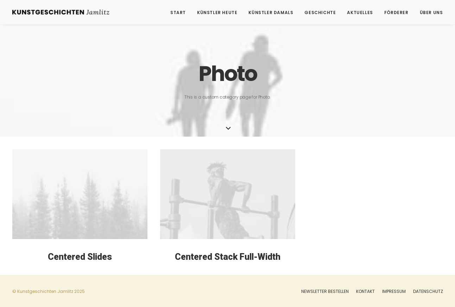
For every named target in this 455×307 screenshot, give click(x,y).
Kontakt (365, 291)
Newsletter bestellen (325, 291)
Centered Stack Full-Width (227, 257)
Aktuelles (360, 12)
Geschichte (320, 12)
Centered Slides (80, 257)
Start (178, 12)
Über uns (431, 12)
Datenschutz (428, 291)
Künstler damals (270, 12)
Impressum (394, 291)
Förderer (396, 12)
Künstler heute (217, 12)
